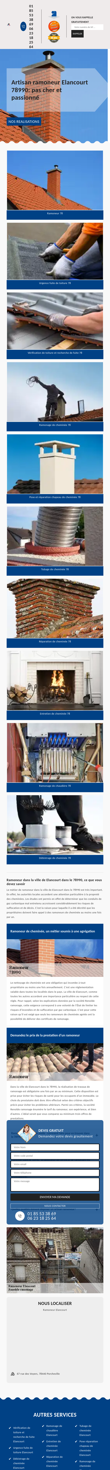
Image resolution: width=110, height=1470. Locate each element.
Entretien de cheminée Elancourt (53, 1446)
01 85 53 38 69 (31, 15)
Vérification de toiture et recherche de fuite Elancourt (24, 1434)
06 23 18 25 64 (31, 37)
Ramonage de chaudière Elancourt (54, 1430)
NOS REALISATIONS (24, 121)
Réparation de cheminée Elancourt (54, 1461)
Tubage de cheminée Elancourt (85, 1430)
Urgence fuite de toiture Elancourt (23, 1450)
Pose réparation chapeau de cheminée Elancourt (88, 1448)
